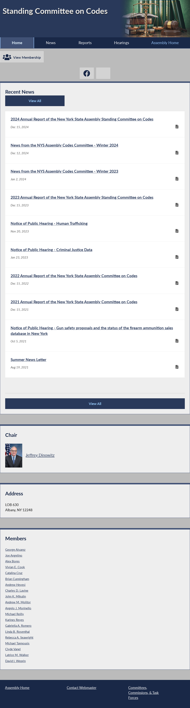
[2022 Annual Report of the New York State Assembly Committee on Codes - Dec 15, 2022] (94, 281)
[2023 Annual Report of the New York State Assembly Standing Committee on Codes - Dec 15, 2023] (94, 202)
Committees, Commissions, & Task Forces (143, 693)
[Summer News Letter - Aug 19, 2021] (94, 364)
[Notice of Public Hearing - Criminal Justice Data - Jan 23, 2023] (94, 255)
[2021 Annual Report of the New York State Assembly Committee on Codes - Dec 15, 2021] (94, 307)
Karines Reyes (14, 620)
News (51, 42)
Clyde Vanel (13, 649)
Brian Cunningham (17, 579)
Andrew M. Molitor (18, 602)
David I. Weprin (15, 661)
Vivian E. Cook (15, 567)
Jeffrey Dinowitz (40, 454)
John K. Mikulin (15, 596)
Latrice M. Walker (17, 655)
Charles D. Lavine (16, 590)
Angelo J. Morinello (18, 608)
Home (17, 42)
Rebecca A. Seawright (19, 637)
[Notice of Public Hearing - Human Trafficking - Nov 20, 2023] (94, 228)
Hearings (121, 42)
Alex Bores (12, 561)
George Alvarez (15, 549)
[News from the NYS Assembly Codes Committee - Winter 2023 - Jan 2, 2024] (94, 176)
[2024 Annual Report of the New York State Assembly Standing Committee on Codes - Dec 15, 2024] (94, 124)
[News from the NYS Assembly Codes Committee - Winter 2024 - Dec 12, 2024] (94, 150)
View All (24, 102)
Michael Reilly (14, 614)
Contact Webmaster (81, 688)
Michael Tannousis (17, 643)
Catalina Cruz (13, 573)
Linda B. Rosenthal (17, 631)
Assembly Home (165, 42)
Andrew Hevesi (15, 584)
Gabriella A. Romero (18, 625)
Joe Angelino (13, 555)
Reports (85, 42)
